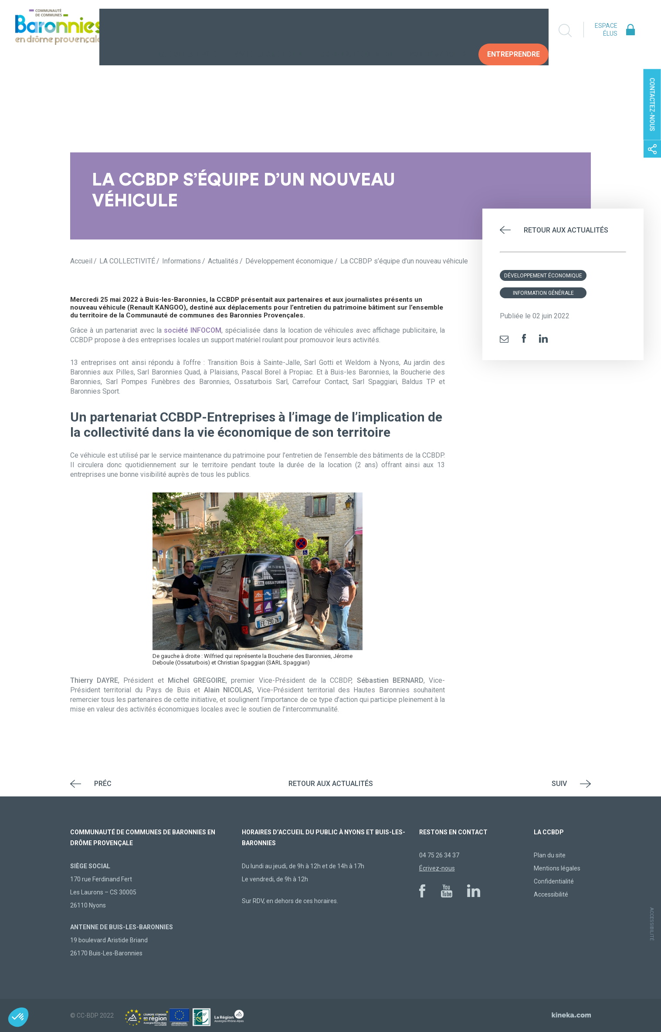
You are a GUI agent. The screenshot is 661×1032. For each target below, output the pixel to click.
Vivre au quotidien (268, 30)
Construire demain (355, 30)
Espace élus (606, 29)
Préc (103, 783)
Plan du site (550, 855)
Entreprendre (513, 30)
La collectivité (187, 30)
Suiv (559, 783)
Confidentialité (554, 881)
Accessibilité (551, 894)
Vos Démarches (438, 30)
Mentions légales (557, 868)
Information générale (543, 293)
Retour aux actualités (566, 230)
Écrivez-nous (437, 868)
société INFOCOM (192, 330)
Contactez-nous (652, 105)
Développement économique (543, 276)
